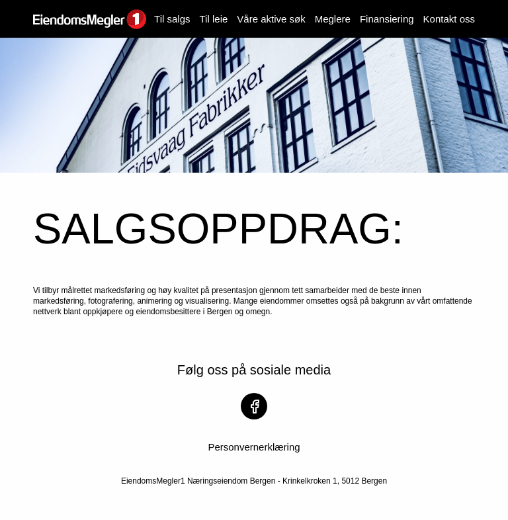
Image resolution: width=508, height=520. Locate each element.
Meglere (333, 19)
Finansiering (387, 19)
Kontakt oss (449, 19)
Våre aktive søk (271, 19)
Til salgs (172, 19)
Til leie (214, 19)
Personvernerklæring (254, 447)
